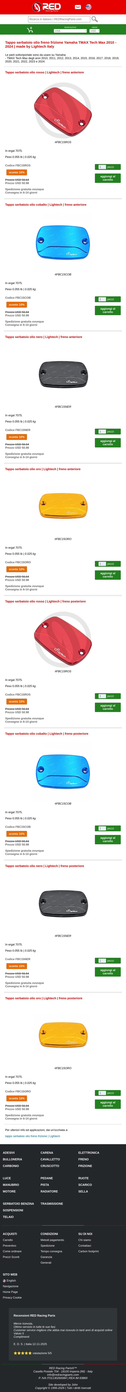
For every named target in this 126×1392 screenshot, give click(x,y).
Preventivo (9, 1245)
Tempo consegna (51, 1251)
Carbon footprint (88, 1251)
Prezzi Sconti (11, 1257)
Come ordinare (12, 1251)
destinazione (70, 27)
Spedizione (48, 1245)
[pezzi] (102, 167)
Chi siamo (84, 1240)
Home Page (10, 1291)
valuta (94, 27)
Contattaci (84, 1245)
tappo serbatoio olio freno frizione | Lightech (32, 1136)
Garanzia (46, 1257)
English (11, 1280)
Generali (46, 1262)
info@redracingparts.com (63, 1374)
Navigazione (10, 1286)
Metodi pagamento (52, 1240)
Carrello (8, 1240)
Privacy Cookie (12, 1297)
